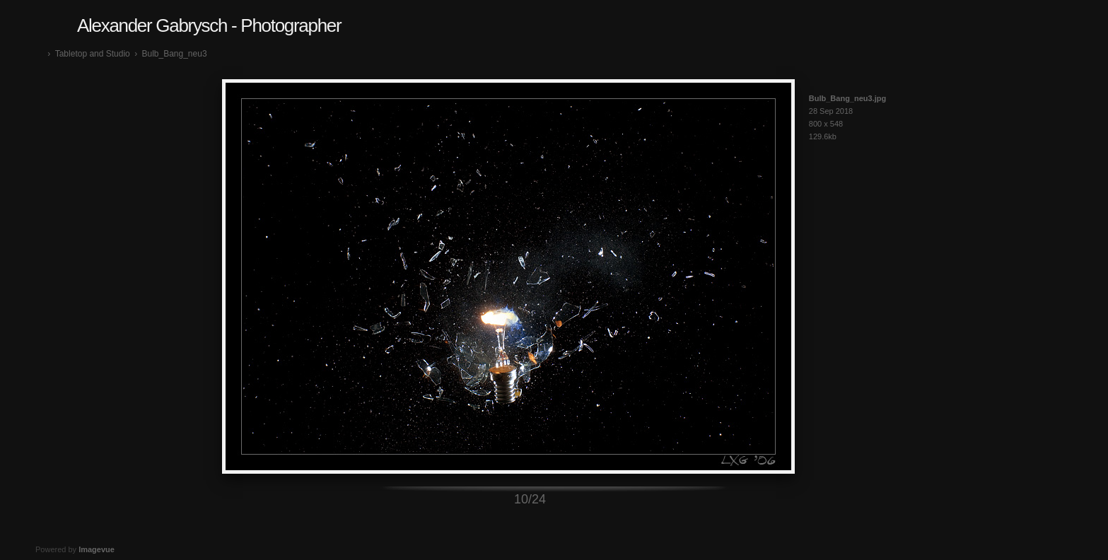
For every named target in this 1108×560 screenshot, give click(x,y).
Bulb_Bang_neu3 (173, 54)
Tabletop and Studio (92, 54)
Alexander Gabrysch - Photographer (209, 25)
